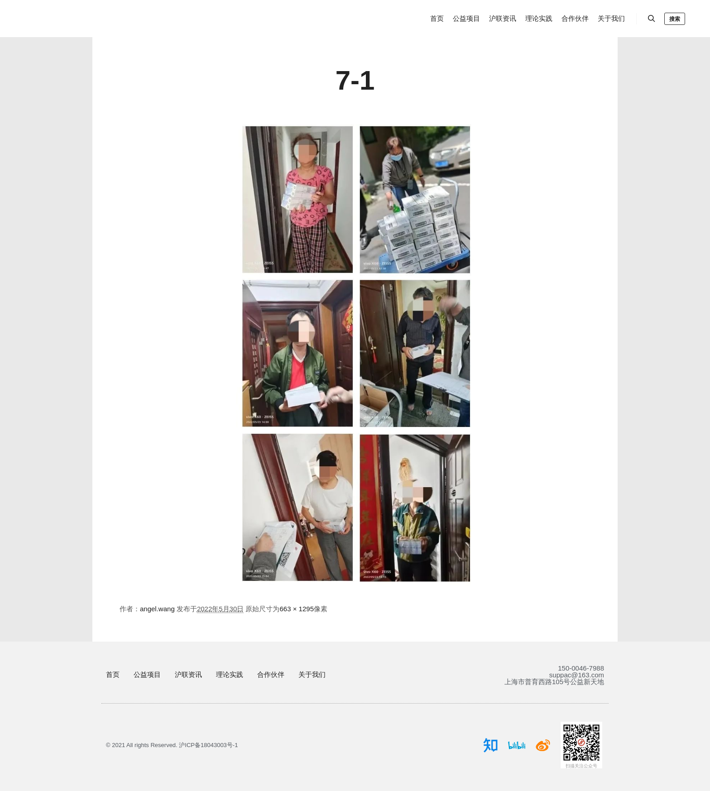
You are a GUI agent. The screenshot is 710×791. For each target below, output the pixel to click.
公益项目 (147, 674)
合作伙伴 (270, 674)
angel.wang (157, 609)
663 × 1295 (296, 609)
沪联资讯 (188, 674)
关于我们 (312, 674)
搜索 (674, 19)
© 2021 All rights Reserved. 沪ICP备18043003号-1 (172, 745)
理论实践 (229, 674)
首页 (113, 674)
